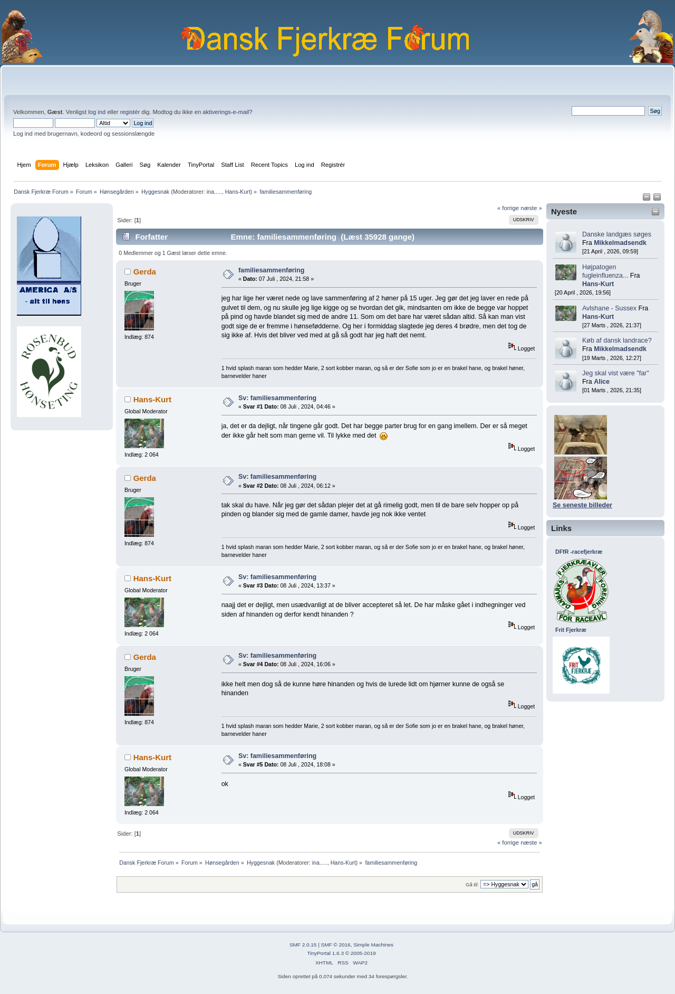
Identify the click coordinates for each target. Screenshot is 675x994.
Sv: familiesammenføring (277, 398)
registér (130, 112)
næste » (531, 208)
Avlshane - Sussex (609, 308)
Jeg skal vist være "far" (615, 373)
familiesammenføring (271, 270)
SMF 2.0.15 (303, 945)
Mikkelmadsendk (620, 243)
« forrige (508, 208)
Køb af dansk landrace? (617, 340)
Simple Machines (373, 945)
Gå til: (472, 884)
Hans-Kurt (237, 191)
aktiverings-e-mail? (227, 112)
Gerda (144, 271)
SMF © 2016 (336, 945)
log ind (96, 112)
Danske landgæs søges (616, 234)
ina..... (214, 191)
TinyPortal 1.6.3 (325, 953)
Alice (602, 381)
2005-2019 (363, 953)
